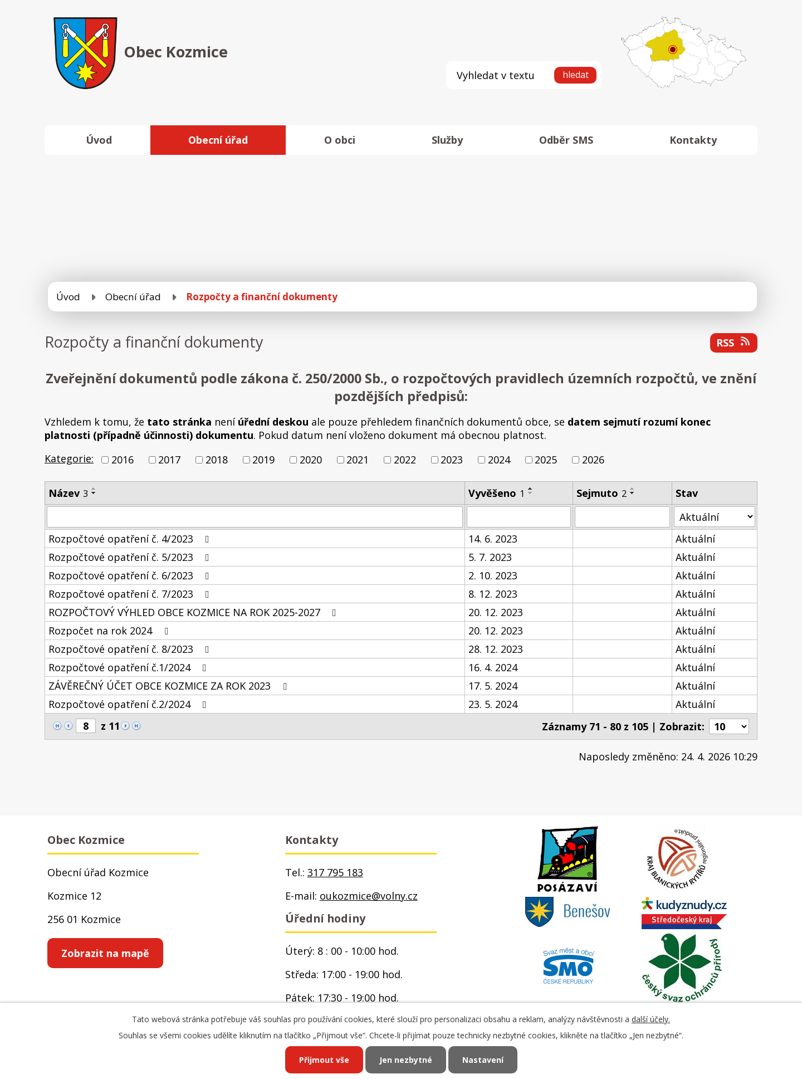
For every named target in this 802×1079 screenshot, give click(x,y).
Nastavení (482, 1059)
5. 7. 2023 (490, 557)
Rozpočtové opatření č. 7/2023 (131, 593)
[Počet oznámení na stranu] (729, 726)
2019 (263, 459)
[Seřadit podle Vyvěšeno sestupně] (531, 493)
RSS (734, 342)
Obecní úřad (218, 140)
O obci (339, 140)
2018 (217, 459)
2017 (169, 459)
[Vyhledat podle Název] (255, 517)
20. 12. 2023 (495, 612)
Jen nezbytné (405, 1059)
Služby (447, 140)
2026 (593, 459)
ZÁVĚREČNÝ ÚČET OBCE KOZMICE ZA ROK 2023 (169, 685)
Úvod (99, 140)
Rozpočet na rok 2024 (110, 630)
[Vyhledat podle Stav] (714, 516)
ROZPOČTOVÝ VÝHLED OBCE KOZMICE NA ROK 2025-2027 (194, 612)
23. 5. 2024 (492, 704)
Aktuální (695, 538)
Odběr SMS (566, 140)
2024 (499, 459)
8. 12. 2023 (492, 593)
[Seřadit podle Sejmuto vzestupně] (633, 488)
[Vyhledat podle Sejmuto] (622, 517)
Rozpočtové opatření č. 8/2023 (131, 649)
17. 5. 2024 (492, 685)
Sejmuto (601, 493)
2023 (452, 459)
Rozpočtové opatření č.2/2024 (129, 704)
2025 (546, 459)
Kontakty (693, 140)
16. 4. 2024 (492, 667)
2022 (405, 459)
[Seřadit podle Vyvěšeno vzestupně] (531, 488)
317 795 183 (335, 872)
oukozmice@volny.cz (369, 895)
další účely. (651, 1019)
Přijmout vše (324, 1059)
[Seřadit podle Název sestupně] (94, 493)
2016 (122, 459)
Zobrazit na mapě (105, 953)
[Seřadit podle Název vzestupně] (94, 488)
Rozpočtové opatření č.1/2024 (129, 667)
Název (68, 493)
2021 (357, 459)
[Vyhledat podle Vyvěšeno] (519, 517)
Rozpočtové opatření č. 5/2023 (131, 557)
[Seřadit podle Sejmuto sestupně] (633, 493)
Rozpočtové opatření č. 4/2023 (131, 538)
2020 (311, 459)
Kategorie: (69, 458)
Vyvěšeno (496, 493)
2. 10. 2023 (492, 575)
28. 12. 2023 (495, 649)
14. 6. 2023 (492, 538)
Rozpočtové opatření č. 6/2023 (131, 575)
